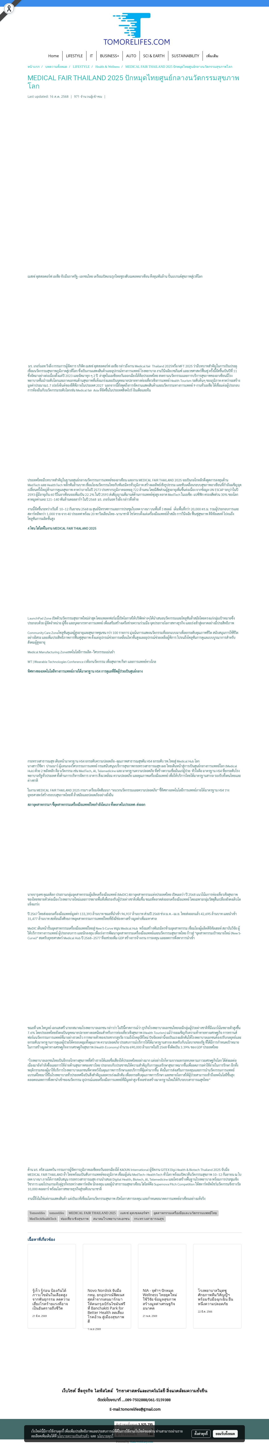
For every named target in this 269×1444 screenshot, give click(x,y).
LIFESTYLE (74, 55)
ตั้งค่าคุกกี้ (201, 1434)
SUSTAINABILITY (185, 55)
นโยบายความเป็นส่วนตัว (73, 1436)
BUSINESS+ (109, 55)
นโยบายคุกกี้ (105, 1436)
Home (53, 55)
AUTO (131, 55)
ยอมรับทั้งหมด (225, 1434)
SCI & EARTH (154, 55)
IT (91, 55)
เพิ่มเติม (212, 55)
